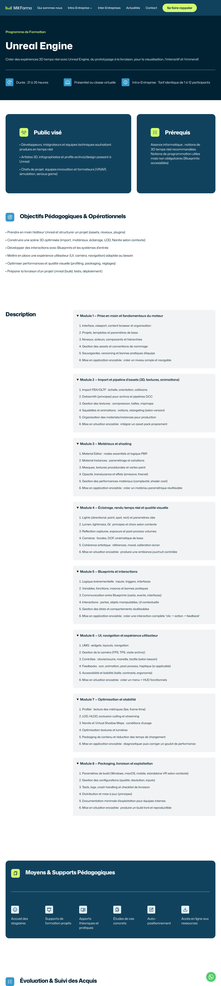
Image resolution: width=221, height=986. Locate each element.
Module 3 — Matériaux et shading (105, 443)
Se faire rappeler (179, 8)
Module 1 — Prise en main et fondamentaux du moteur (121, 315)
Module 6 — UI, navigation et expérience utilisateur (119, 635)
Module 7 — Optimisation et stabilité (108, 699)
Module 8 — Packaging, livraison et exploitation (116, 763)
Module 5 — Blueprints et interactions (108, 571)
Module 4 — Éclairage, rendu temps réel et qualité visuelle (124, 507)
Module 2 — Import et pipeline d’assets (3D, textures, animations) (129, 379)
